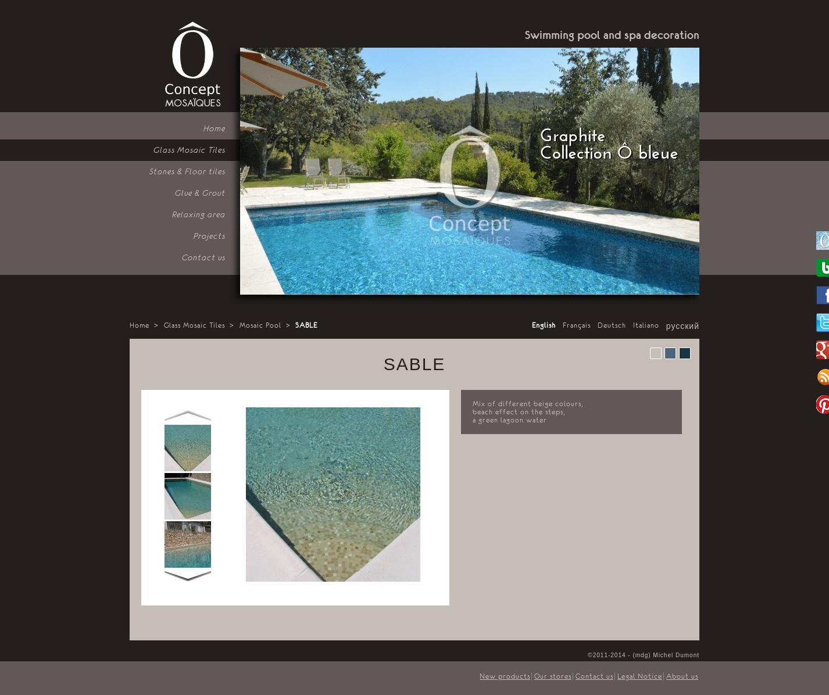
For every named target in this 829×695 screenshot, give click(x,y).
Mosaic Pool (260, 325)
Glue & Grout (200, 193)
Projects (210, 236)
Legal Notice (639, 676)
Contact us (204, 257)
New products (505, 676)
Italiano (646, 325)
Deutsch (612, 325)
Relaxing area (199, 214)
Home (214, 128)
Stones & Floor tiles (187, 171)
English (544, 325)
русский (682, 327)
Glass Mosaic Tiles (189, 150)
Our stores (552, 676)
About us (682, 676)
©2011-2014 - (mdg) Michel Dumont (643, 655)
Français (577, 325)
